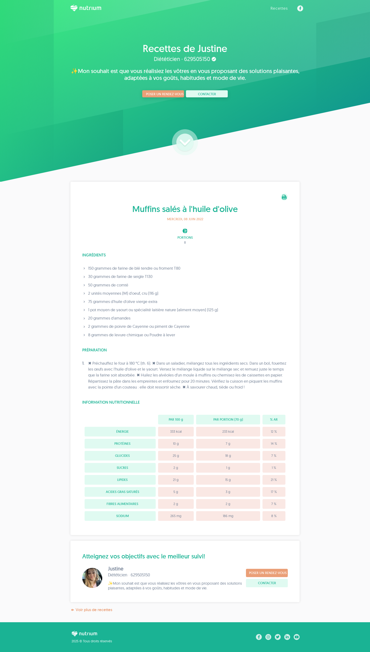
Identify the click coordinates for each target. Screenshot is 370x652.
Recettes (279, 8)
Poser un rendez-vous (165, 94)
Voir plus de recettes (91, 610)
